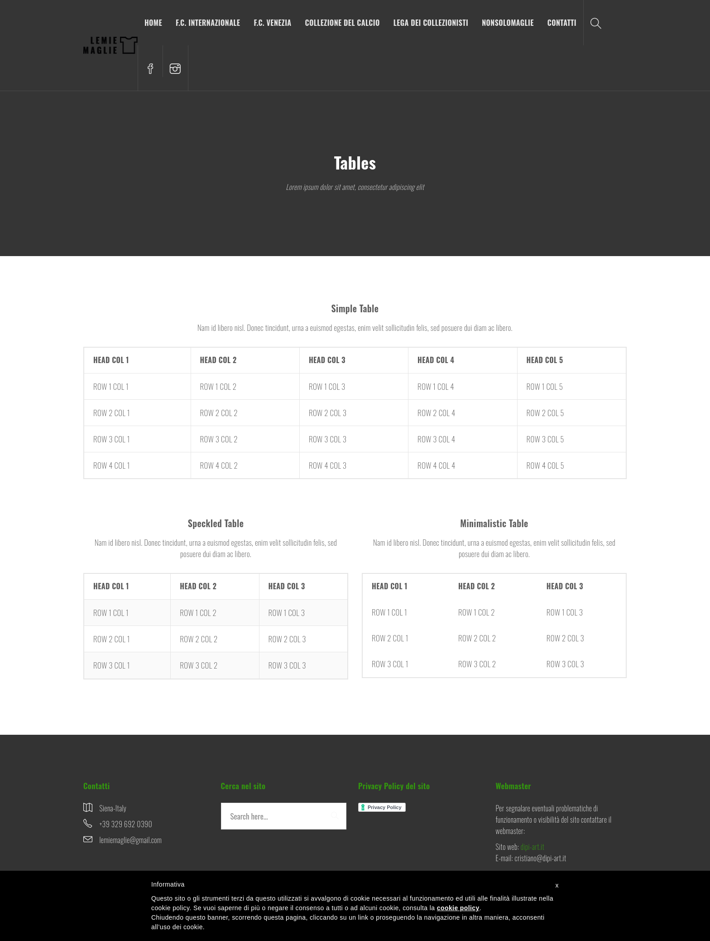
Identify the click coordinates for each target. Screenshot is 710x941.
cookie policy (458, 908)
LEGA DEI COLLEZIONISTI (431, 22)
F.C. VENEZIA (272, 22)
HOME (153, 22)
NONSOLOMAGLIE (508, 22)
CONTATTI (561, 22)
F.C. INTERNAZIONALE (208, 22)
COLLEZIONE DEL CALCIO (342, 22)
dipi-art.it (532, 846)
